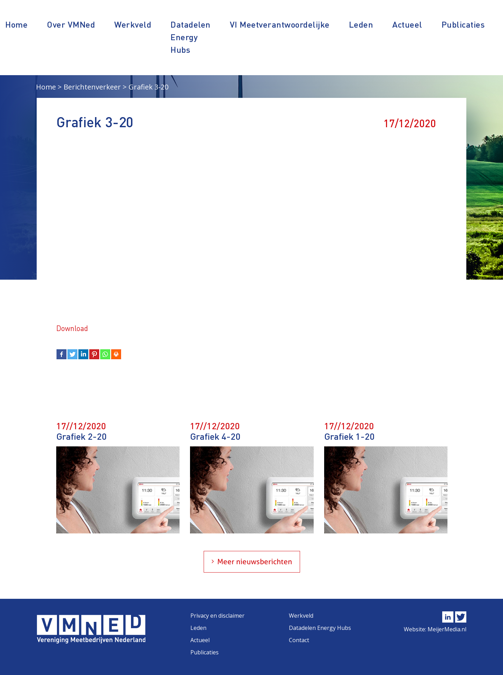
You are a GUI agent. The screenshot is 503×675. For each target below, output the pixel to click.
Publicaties (463, 24)
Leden (361, 24)
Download (72, 328)
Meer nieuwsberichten (254, 561)
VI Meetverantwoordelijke (280, 24)
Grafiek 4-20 (215, 436)
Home (16, 24)
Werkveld (132, 24)
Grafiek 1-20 (349, 436)
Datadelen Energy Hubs (190, 37)
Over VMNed (71, 24)
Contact (299, 640)
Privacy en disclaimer (217, 615)
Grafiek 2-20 (81, 436)
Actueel (407, 24)
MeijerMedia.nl (447, 629)
